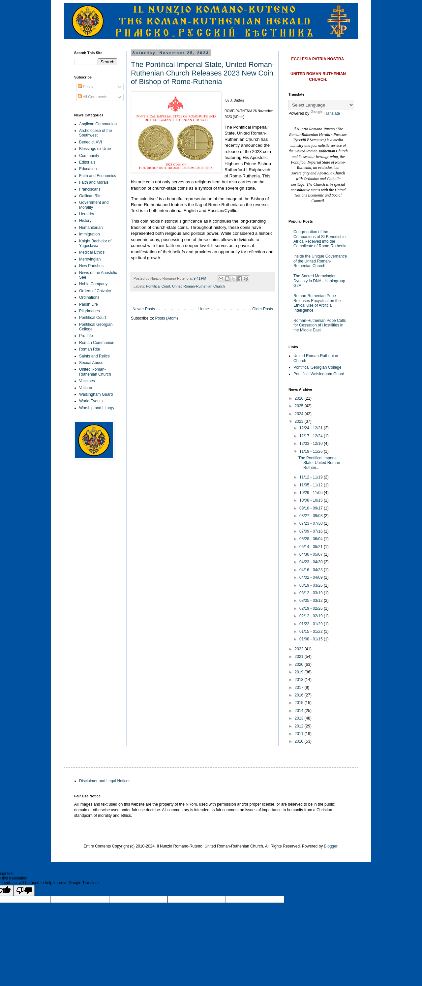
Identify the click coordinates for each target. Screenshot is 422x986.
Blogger (331, 846)
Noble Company (93, 284)
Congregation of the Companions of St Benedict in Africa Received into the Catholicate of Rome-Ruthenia (320, 239)
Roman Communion (96, 342)
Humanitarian (91, 227)
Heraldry (86, 214)
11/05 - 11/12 (311, 485)
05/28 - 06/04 (311, 539)
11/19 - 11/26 (311, 451)
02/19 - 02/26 (311, 608)
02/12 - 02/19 (311, 616)
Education (88, 169)
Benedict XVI (90, 142)
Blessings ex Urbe (95, 148)
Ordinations (89, 297)
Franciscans (90, 189)
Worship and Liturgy (96, 408)
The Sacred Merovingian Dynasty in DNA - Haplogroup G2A (319, 281)
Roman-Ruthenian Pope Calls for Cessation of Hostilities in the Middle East (319, 325)
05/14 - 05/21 (311, 546)
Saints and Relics (94, 356)
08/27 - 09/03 (311, 515)
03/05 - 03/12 (311, 600)
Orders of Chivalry (95, 291)
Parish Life (88, 304)
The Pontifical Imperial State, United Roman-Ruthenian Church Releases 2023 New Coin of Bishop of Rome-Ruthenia (202, 73)
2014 (300, 710)
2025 (300, 406)
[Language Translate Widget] (321, 105)
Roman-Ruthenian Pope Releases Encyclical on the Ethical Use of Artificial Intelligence (317, 302)
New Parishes (91, 265)
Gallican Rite (90, 196)
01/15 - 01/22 (311, 631)
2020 (300, 664)
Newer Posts (144, 309)
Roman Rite (89, 349)
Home (203, 309)
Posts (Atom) (166, 318)
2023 (300, 421)
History (85, 220)
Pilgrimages (89, 311)
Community (89, 155)
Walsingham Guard (96, 394)
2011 (300, 733)
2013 (300, 718)
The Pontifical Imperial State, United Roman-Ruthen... (319, 463)
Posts (85, 86)
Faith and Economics (97, 175)
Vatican (85, 387)
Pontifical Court (158, 286)
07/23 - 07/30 (311, 523)
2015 (300, 702)
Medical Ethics (92, 252)
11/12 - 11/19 (311, 477)
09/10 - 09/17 (311, 508)
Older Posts (262, 309)
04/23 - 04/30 (311, 562)
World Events (91, 401)
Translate (325, 113)
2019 (300, 672)
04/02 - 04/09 (311, 577)
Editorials (87, 162)
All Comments (92, 97)
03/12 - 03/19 (311, 593)
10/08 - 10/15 (311, 500)
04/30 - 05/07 (311, 554)
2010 (300, 741)
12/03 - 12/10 (311, 443)
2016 (300, 695)
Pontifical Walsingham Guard (318, 374)
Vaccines (87, 381)
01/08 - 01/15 (311, 639)
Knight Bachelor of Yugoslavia (95, 243)
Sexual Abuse (91, 362)
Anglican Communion (98, 124)
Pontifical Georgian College (317, 367)
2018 (300, 679)
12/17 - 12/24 (311, 436)
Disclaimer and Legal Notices (104, 781)
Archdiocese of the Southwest (95, 133)
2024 (300, 414)
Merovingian (90, 259)
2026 (300, 398)
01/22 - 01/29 (311, 624)
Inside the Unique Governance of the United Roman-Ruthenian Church (320, 261)
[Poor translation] (24, 890)
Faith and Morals (93, 182)
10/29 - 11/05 (311, 492)
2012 (300, 726)
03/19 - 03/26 (311, 585)
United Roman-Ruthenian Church (198, 286)
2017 (300, 687)
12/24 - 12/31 (311, 428)
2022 (300, 649)
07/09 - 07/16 (311, 531)
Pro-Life (86, 335)
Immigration (89, 234)
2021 (300, 656)
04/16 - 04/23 (311, 570)
